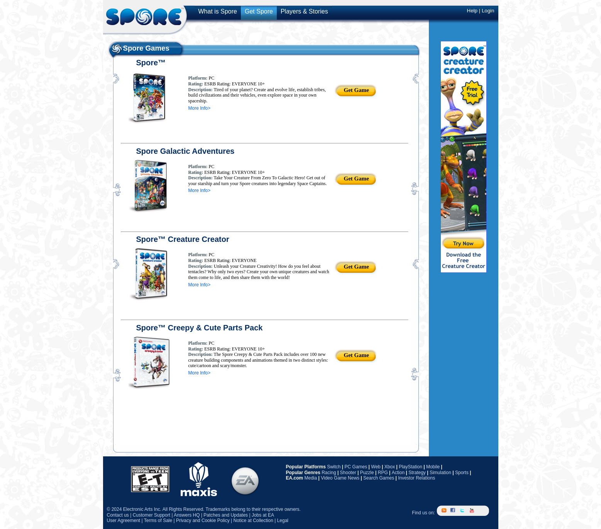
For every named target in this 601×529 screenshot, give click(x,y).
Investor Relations (416, 478)
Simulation (440, 472)
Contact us (118, 515)
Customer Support (151, 515)
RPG (383, 472)
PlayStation (410, 466)
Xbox (389, 466)
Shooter (348, 472)
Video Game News (340, 478)
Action (398, 472)
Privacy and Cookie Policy (203, 520)
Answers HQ (187, 515)
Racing (329, 472)
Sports (462, 472)
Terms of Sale (158, 520)
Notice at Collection (253, 520)
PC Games (356, 466)
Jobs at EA (263, 515)
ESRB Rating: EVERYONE (229, 260)
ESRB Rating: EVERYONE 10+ (234, 84)
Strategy (417, 472)
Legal (282, 520)
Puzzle (367, 472)
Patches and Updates (225, 515)
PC (210, 78)
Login (488, 11)
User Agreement (124, 520)
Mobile (433, 466)
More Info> (199, 108)
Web (375, 466)
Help (472, 11)
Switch (333, 466)
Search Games (378, 478)
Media (311, 478)
